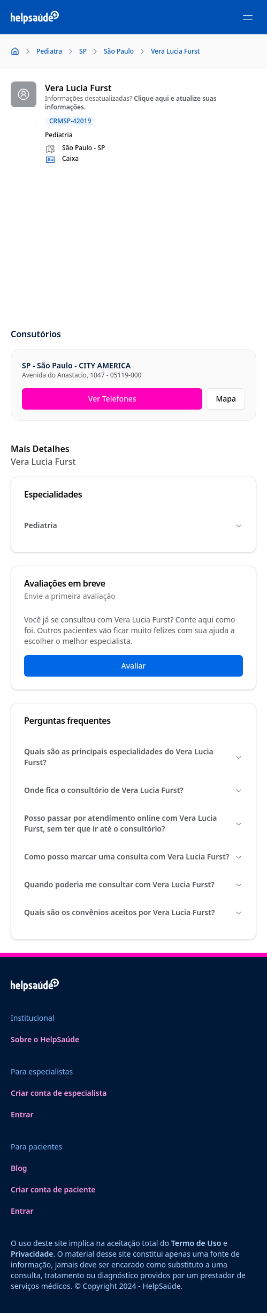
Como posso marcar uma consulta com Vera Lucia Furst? (133, 856)
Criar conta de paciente (53, 1189)
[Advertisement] (133, 252)
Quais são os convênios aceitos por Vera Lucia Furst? (133, 912)
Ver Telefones (112, 399)
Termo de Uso (196, 1243)
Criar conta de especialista (59, 1093)
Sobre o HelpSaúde (45, 1039)
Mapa (226, 399)
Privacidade (32, 1254)
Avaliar (133, 666)
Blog (19, 1168)
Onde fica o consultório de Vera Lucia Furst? (133, 790)
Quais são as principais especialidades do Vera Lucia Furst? (133, 756)
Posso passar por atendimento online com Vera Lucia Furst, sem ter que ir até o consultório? (133, 823)
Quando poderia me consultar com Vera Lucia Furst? (133, 884)
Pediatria (133, 525)
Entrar (22, 1114)
